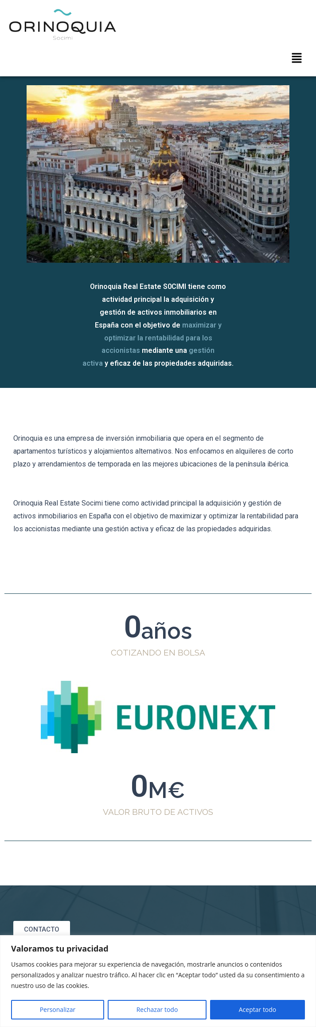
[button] (296, 58)
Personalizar (58, 1009)
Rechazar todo (157, 1009)
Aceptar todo (258, 1009)
